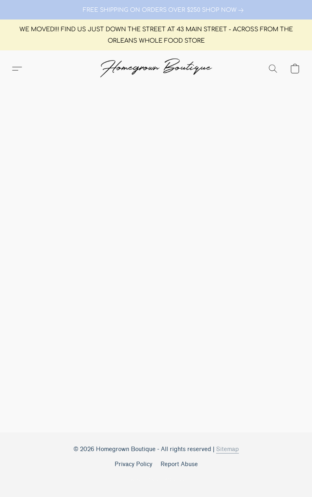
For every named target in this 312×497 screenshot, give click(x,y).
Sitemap (227, 449)
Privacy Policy (133, 464)
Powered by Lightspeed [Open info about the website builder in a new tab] (156, 479)
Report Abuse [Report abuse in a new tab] (179, 464)
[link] (156, 10)
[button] (156, 68)
